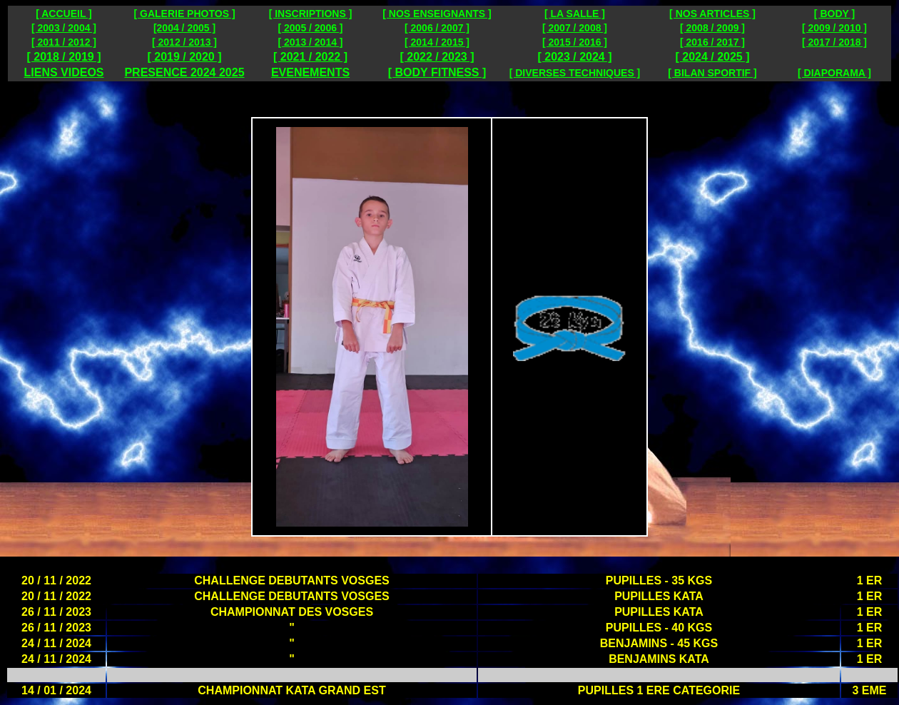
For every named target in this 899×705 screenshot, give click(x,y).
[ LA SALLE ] (574, 13)
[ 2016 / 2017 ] (712, 42)
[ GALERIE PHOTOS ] (184, 13)
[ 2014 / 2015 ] (437, 42)
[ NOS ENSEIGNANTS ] (436, 13)
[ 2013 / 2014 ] (310, 42)
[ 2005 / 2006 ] (310, 28)
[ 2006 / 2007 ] (437, 28)
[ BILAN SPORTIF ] (712, 72)
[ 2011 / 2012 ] (63, 42)
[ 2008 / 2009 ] (712, 28)
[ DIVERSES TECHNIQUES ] (575, 72)
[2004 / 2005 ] (184, 28)
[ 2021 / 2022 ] (310, 57)
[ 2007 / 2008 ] (574, 28)
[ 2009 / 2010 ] (834, 28)
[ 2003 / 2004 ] (63, 28)
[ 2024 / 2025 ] (712, 57)
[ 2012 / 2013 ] (184, 42)
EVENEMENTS (310, 72)
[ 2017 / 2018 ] (834, 42)
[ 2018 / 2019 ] (63, 57)
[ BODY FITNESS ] (437, 72)
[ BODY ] (834, 13)
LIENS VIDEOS (63, 72)
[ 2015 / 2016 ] (574, 42)
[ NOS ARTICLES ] (712, 13)
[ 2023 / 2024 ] (574, 57)
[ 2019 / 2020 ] (184, 57)
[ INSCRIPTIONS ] (310, 13)
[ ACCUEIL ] (64, 13)
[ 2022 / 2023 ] (437, 57)
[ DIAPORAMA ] (834, 72)
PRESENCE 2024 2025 (184, 72)
